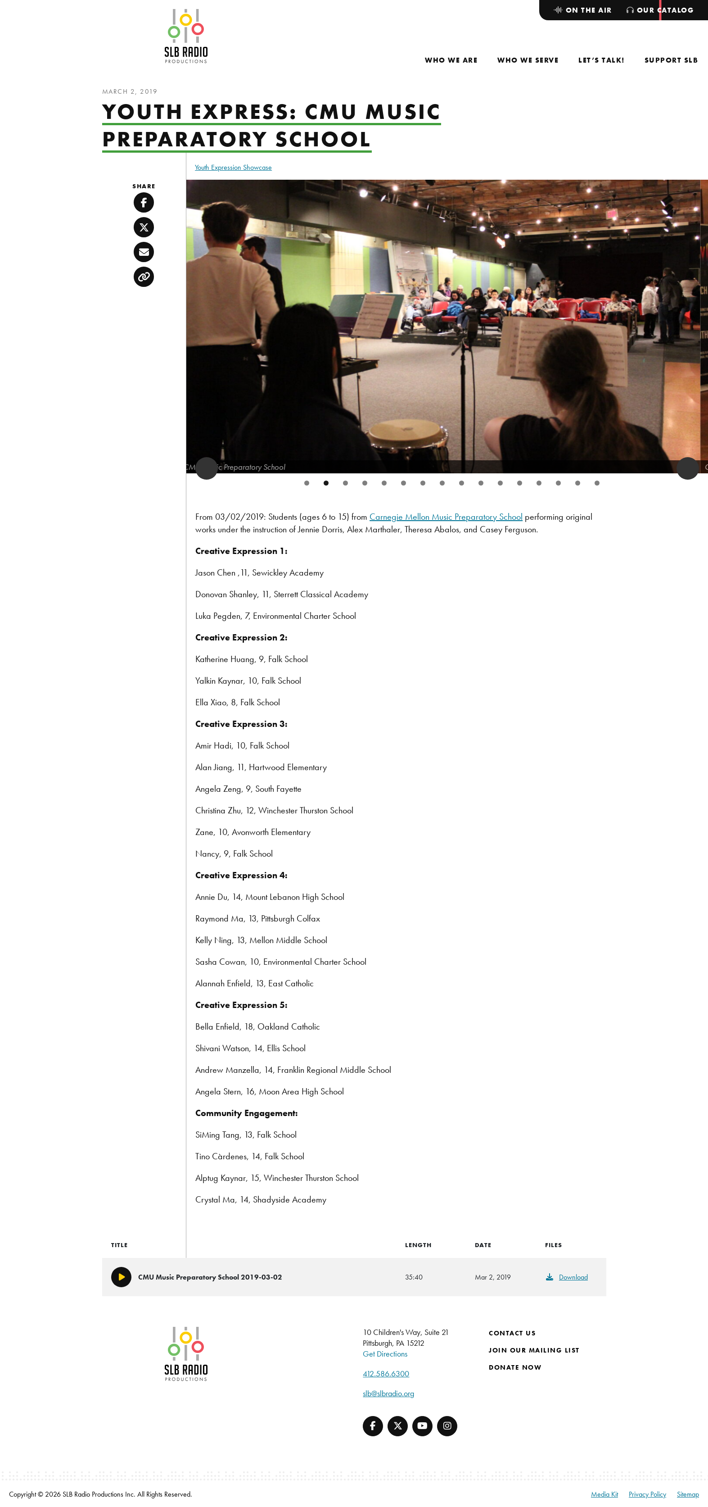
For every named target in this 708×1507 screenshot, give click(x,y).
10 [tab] (480, 483)
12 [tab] (519, 483)
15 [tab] (577, 483)
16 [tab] (597, 483)
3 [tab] (345, 483)
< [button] (206, 468)
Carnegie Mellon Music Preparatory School (446, 516)
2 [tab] (326, 483)
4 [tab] (364, 483)
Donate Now (515, 1367)
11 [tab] (500, 483)
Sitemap (688, 1494)
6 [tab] (403, 483)
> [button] (687, 468)
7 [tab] (422, 483)
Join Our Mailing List (534, 1350)
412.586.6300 (386, 1373)
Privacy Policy (647, 1494)
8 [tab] (442, 483)
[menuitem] (451, 60)
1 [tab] (306, 483)
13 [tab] (539, 483)
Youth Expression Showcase (233, 167)
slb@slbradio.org (388, 1393)
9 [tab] (461, 483)
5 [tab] (384, 483)
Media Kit (604, 1494)
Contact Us (512, 1333)
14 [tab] (558, 483)
